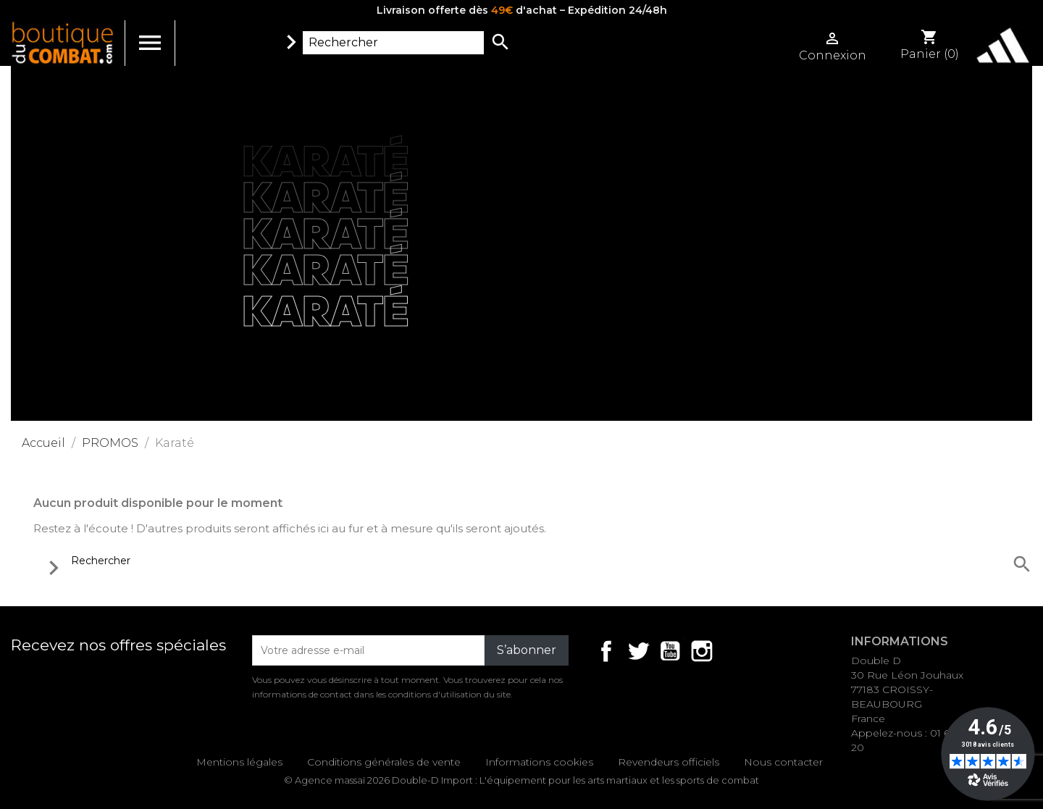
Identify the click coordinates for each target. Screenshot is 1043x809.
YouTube (669, 651)
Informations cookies (539, 761)
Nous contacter (783, 761)
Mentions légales (239, 761)
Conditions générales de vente (384, 761)
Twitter (638, 651)
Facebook (606, 651)
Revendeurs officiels (668, 761)
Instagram (701, 651)
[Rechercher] (393, 42)
